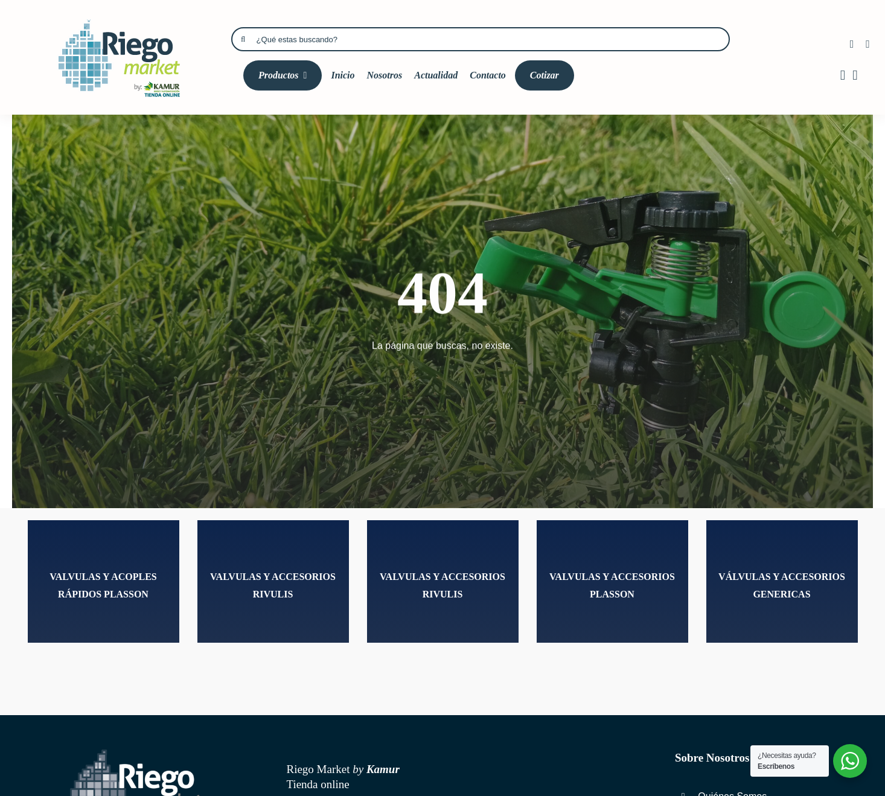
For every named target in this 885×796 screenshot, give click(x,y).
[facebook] (852, 44)
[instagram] (868, 44)
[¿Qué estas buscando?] (480, 39)
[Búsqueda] (243, 39)
